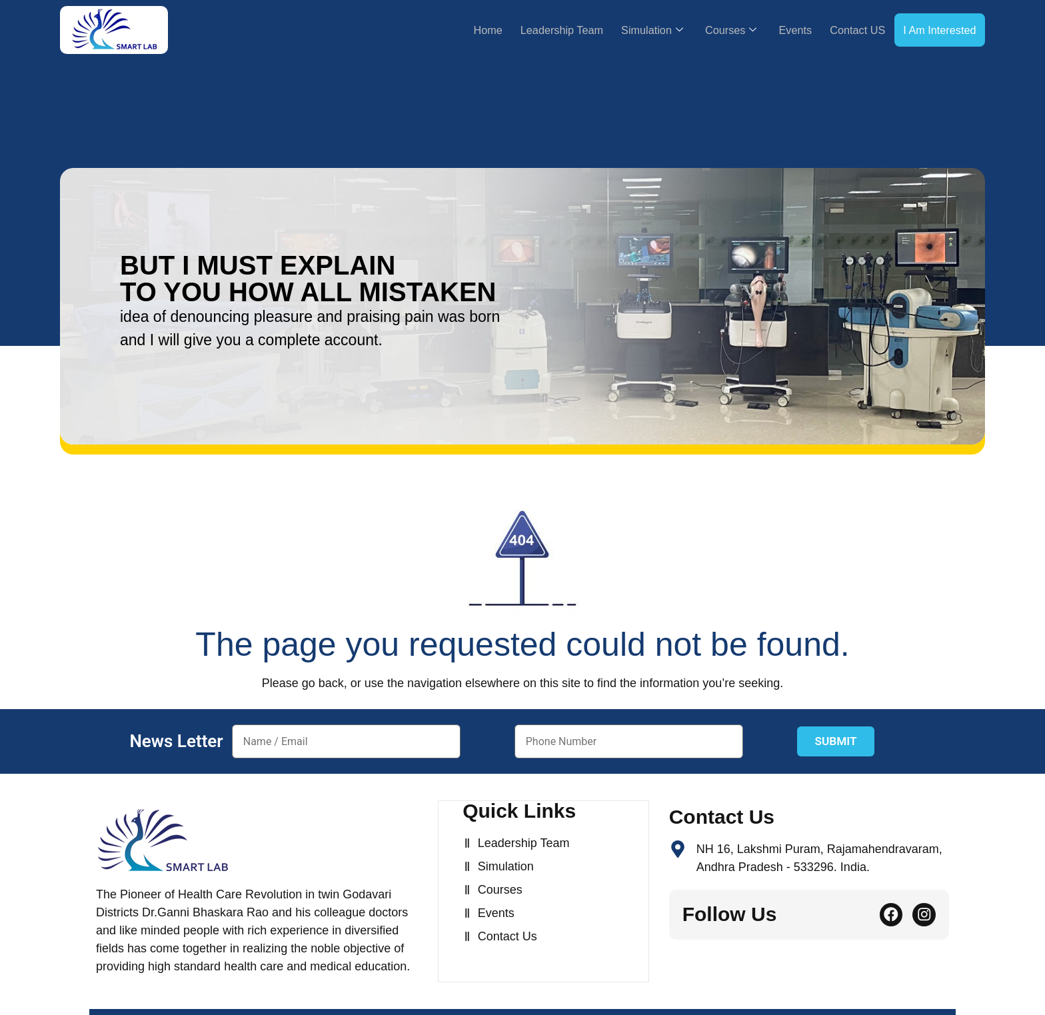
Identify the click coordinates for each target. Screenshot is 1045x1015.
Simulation (618, 30)
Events (774, 30)
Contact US (843, 30)
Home (437, 30)
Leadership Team (519, 30)
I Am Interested (934, 30)
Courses (704, 30)
